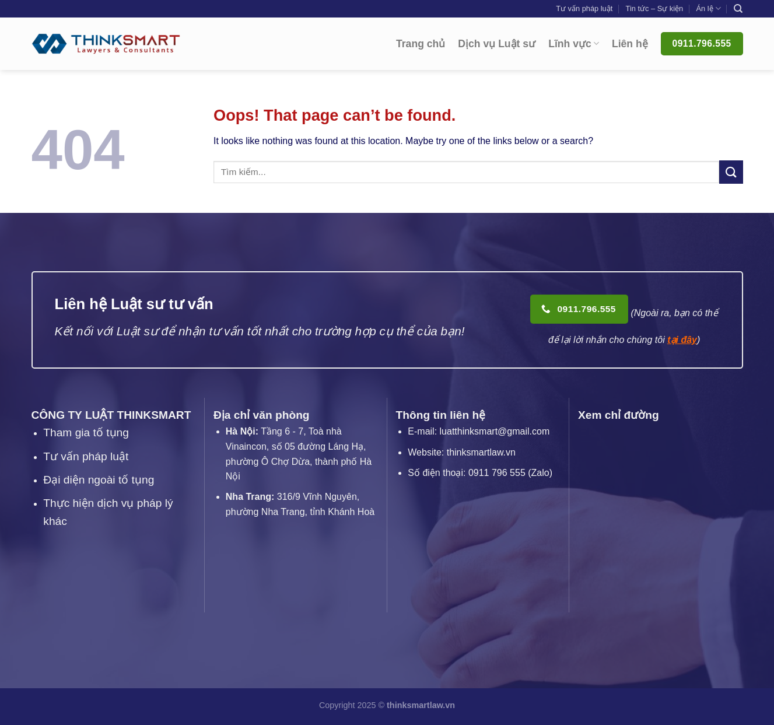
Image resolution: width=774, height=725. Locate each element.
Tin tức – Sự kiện (655, 8)
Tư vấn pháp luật (584, 8)
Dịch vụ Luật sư (496, 44)
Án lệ (708, 8)
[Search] (738, 9)
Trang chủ (420, 44)
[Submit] (731, 171)
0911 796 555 (497, 473)
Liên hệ (630, 44)
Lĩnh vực (573, 44)
